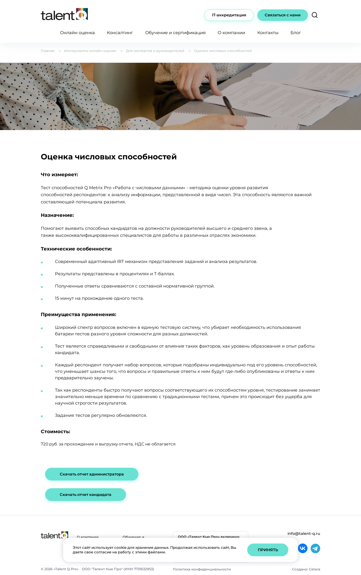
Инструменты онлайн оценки (90, 51)
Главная (47, 51)
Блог (295, 32)
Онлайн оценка (77, 32)
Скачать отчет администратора (92, 474)
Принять (268, 550)
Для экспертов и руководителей (155, 51)
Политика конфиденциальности (202, 569)
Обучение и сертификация (175, 32)
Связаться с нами (283, 15)
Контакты (267, 32)
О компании (231, 32)
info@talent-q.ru (304, 533)
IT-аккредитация (229, 15)
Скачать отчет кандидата (85, 494)
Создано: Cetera (306, 569)
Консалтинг (120, 32)
